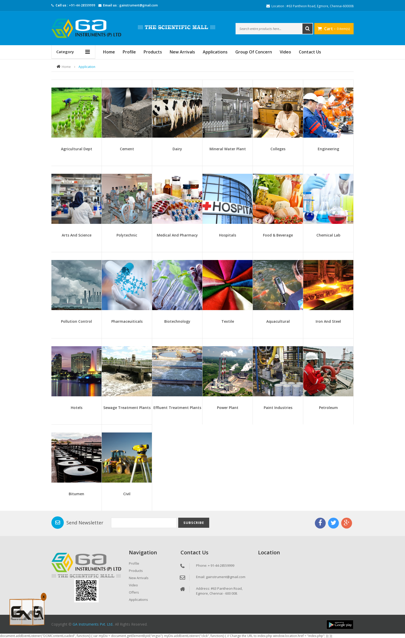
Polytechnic (126, 235)
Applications (215, 52)
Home (66, 67)
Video (285, 52)
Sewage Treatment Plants (127, 407)
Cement (127, 148)
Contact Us (310, 52)
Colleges (277, 148)
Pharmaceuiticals (127, 321)
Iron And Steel (328, 321)
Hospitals (227, 235)
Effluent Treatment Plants (177, 407)
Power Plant (227, 407)
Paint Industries (278, 407)
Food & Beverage (278, 235)
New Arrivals (182, 52)
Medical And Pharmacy (177, 235)
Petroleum (328, 407)
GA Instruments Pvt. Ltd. (93, 624)
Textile (227, 321)
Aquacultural (278, 321)
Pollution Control (76, 321)
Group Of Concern (253, 52)
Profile (129, 52)
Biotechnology (177, 321)
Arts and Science (76, 235)
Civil (126, 493)
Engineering (328, 148)
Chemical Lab (328, 235)
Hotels (76, 407)
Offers (134, 592)
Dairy (177, 148)
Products (153, 52)
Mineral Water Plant (227, 148)
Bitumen (76, 493)
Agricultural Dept (76, 148)
